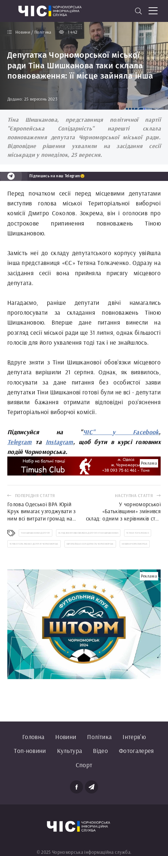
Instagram (59, 442)
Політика (99, 737)
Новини (65, 737)
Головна (33, 737)
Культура (69, 750)
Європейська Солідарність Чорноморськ (90, 543)
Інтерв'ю (134, 737)
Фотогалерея (136, 750)
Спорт (84, 765)
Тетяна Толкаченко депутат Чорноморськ (34, 543)
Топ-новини (30, 750)
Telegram (19, 442)
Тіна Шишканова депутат (35, 532)
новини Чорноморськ (135, 543)
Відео (100, 750)
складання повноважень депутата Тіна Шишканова (88, 532)
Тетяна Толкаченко (137, 532)
